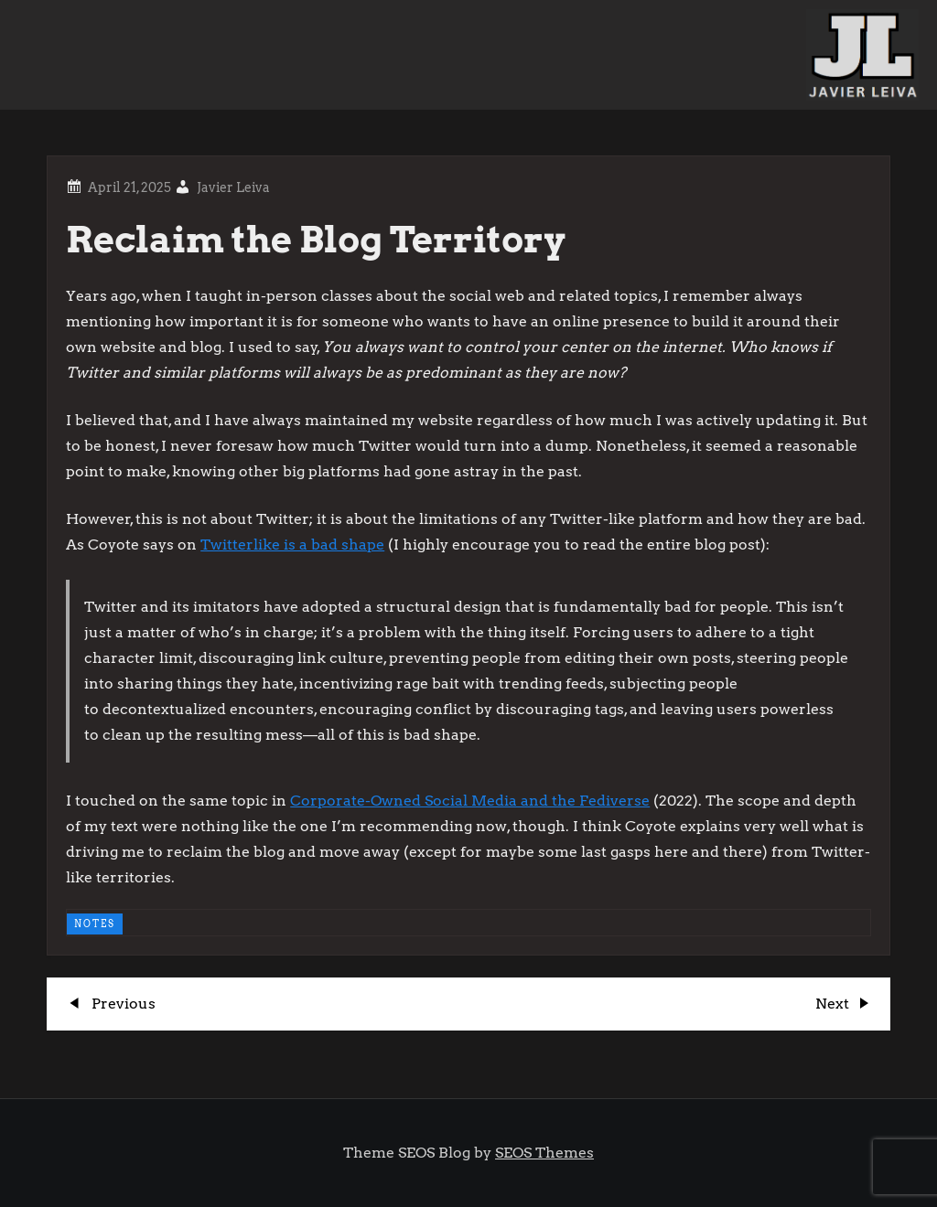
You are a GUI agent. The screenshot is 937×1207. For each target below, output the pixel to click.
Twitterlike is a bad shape (292, 544)
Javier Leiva (233, 187)
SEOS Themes (544, 1152)
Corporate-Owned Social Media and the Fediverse (470, 800)
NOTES (94, 923)
